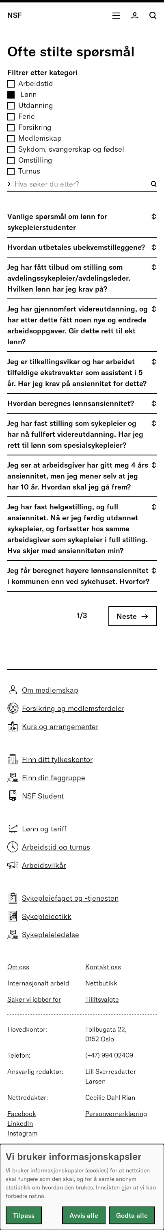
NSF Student (43, 796)
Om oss (18, 967)
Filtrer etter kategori (42, 72)
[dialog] (82, 1187)
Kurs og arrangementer (60, 726)
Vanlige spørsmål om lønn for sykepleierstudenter (57, 222)
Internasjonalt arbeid (38, 983)
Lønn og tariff (44, 828)
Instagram (22, 1133)
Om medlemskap (50, 690)
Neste (127, 616)
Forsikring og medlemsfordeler (73, 708)
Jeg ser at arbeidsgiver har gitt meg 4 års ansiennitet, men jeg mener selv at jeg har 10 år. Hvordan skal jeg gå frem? (77, 476)
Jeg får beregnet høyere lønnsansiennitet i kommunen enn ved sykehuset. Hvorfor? (78, 576)
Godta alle (132, 1215)
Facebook (21, 1114)
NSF (14, 15)
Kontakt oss (103, 967)
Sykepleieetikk (46, 916)
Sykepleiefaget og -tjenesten (70, 898)
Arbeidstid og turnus (56, 847)
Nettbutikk (101, 983)
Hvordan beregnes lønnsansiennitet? (70, 403)
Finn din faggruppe (53, 777)
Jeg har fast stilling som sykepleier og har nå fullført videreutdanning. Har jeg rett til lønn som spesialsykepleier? (75, 434)
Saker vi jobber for (34, 999)
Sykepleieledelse (50, 934)
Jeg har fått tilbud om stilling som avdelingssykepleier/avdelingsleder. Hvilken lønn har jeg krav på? (68, 278)
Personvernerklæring (116, 1114)
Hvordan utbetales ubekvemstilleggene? (76, 247)
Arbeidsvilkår (44, 865)
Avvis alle (83, 1215)
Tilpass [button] (24, 1215)
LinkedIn (20, 1123)
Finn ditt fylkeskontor (57, 759)
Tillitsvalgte (102, 999)
